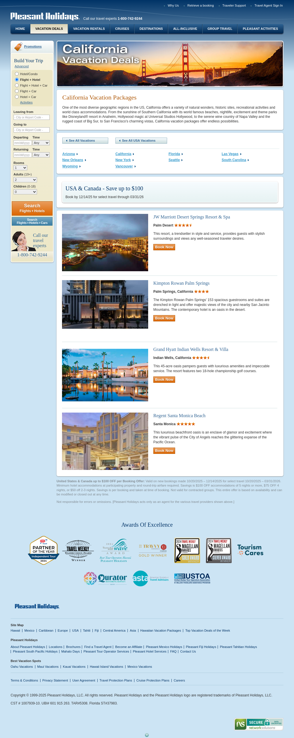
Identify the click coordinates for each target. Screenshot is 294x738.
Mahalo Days (70, 651)
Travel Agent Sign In (268, 5)
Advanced (22, 66)
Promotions (33, 46)
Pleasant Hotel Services (150, 651)
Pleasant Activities (260, 28)
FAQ (173, 651)
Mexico (29, 630)
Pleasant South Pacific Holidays (35, 651)
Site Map (17, 625)
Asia (133, 630)
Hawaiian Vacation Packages (160, 630)
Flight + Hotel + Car (34, 85)
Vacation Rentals (89, 28)
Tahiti (86, 630)
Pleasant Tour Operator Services (106, 651)
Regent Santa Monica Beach (179, 415)
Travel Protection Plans (116, 680)
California (124, 154)
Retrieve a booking (200, 5)
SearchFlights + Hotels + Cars (32, 221)
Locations (55, 647)
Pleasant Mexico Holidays (164, 647)
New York (124, 160)
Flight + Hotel (30, 79)
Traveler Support (234, 5)
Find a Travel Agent (97, 647)
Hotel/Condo (29, 74)
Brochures (73, 647)
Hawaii (15, 630)
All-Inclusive (185, 28)
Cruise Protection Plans (152, 680)
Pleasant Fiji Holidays (201, 647)
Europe (63, 630)
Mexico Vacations (139, 666)
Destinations (151, 28)
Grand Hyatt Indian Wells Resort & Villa (190, 349)
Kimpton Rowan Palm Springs (181, 283)
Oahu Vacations (22, 666)
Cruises (122, 28)
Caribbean (46, 630)
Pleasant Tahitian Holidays (238, 647)
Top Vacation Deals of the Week (207, 630)
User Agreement (83, 680)
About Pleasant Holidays (28, 647)
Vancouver (125, 166)
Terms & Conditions (24, 680)
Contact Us (188, 651)
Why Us (173, 5)
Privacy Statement (55, 680)
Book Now (164, 247)
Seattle (176, 160)
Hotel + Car (28, 97)
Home (20, 28)
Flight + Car (28, 91)
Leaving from (23, 112)
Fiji (97, 630)
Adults (22, 174)
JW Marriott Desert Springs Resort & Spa (191, 216)
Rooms (18, 163)
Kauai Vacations (74, 666)
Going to (19, 124)
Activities (26, 102)
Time (36, 137)
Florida (176, 154)
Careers (179, 680)
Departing (20, 137)
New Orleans (74, 160)
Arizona (70, 154)
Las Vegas (231, 154)
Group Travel (220, 28)
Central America (114, 630)
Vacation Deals (49, 28)
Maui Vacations (48, 666)
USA (75, 630)
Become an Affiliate (128, 647)
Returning (20, 149)
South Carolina (235, 160)
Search (32, 208)
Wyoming (71, 166)
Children (24, 186)
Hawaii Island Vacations (106, 666)
